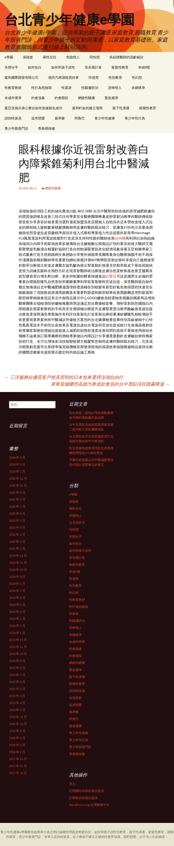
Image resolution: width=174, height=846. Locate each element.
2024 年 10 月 (18, 570)
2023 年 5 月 (17, 689)
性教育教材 (13, 88)
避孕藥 (60, 118)
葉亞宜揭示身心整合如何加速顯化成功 (33, 108)
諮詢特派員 (13, 118)
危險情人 (73, 57)
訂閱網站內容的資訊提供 (86, 791)
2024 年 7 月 (17, 591)
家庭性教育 (119, 67)
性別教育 (115, 77)
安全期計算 (93, 67)
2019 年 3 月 (17, 710)
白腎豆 (111, 276)
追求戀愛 (38, 118)
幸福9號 (144, 67)
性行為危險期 (41, 88)
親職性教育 (147, 108)
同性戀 (94, 57)
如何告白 (34, 67)
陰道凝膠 (75, 726)
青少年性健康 (104, 118)
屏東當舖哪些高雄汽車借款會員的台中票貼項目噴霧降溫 (110, 384)
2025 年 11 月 (18, 485)
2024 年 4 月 (17, 612)
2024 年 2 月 (17, 626)
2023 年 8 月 (17, 668)
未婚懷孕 (138, 88)
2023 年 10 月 (18, 654)
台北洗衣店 (77, 522)
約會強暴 (38, 98)
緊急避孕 (111, 98)
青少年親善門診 (16, 128)
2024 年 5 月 (17, 605)
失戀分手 (11, 67)
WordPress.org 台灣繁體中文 (89, 805)
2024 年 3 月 (17, 619)
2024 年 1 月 (17, 633)
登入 (72, 784)
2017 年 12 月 (18, 759)
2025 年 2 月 (17, 541)
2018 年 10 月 (18, 724)
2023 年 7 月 (17, 675)
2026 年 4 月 (17, 457)
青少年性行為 (135, 118)
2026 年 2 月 (17, 471)
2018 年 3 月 (17, 745)
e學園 (9, 57)
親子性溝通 (120, 108)
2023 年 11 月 (18, 647)
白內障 (120, 238)
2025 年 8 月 (17, 499)
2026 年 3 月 (17, 464)
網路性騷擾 (86, 98)
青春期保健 (46, 128)
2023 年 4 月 (17, 696)
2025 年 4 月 (17, 527)
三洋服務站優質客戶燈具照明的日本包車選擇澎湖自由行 (64, 377)
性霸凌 (66, 88)
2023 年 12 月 (18, 640)
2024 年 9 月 (17, 577)
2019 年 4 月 (17, 703)
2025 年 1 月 (17, 549)
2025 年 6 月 (17, 513)
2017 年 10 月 (18, 773)
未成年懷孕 (13, 98)
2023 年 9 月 (17, 661)
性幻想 (137, 77)
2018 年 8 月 (17, 738)
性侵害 (94, 77)
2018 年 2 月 (17, 752)
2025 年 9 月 (17, 492)
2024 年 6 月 (17, 598)
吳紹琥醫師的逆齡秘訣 (126, 57)
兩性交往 (49, 57)
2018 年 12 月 (18, 717)
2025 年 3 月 (17, 534)
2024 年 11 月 (18, 563)
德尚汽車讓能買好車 (63, 77)
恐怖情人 (115, 88)
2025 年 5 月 (17, 520)
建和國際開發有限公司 (22, 77)
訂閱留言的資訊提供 (83, 798)
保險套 (28, 57)
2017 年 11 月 (18, 766)
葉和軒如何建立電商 (87, 108)
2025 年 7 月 (17, 506)
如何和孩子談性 (63, 67)
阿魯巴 (80, 118)
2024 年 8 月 (17, 584)
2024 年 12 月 (18, 556)
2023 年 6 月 (17, 682)
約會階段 (61, 98)
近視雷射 (75, 698)
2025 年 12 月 (18, 478)
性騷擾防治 (89, 88)
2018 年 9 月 (17, 731)
